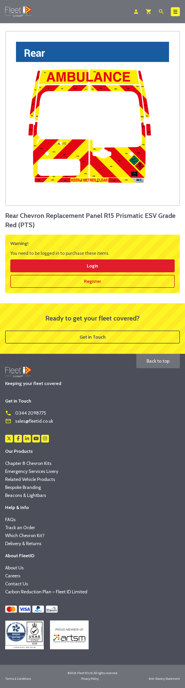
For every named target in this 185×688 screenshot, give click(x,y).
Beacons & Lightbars (25, 495)
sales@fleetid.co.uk (29, 421)
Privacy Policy (90, 679)
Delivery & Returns (23, 543)
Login (92, 266)
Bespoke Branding (23, 487)
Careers (12, 576)
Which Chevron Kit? (25, 535)
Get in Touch (93, 337)
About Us (14, 568)
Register (92, 281)
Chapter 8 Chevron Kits (28, 463)
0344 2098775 (25, 413)
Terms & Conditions (18, 679)
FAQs (10, 519)
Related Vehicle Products (30, 479)
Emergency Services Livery (31, 471)
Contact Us (16, 584)
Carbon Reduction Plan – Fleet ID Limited (46, 592)
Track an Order (20, 527)
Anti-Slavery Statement (164, 679)
